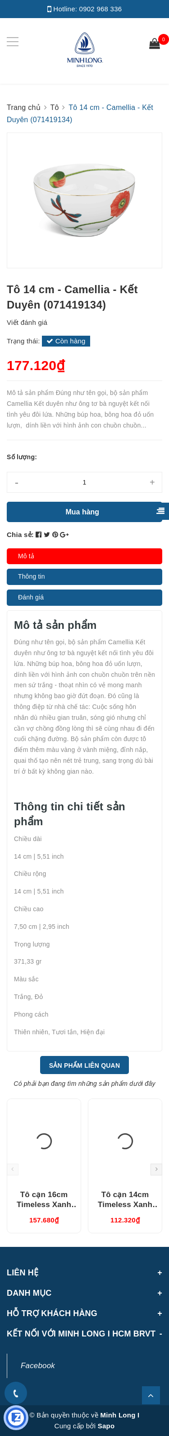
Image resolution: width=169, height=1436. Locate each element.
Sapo (106, 1426)
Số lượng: (22, 457)
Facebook (38, 1365)
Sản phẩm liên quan (84, 1065)
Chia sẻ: (20, 534)
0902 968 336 (100, 9)
